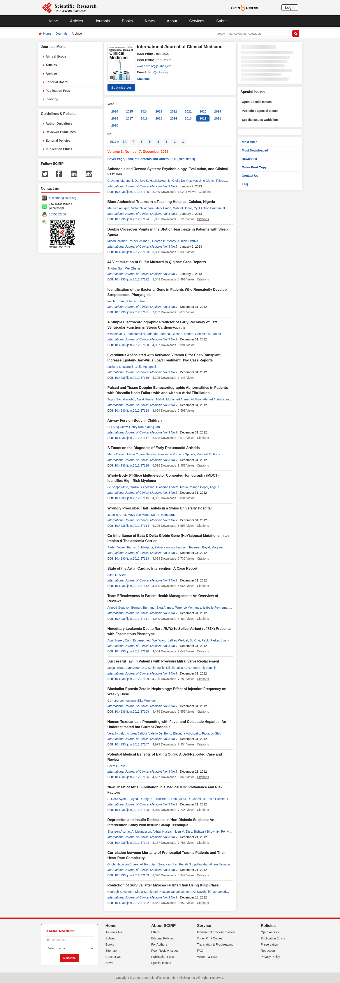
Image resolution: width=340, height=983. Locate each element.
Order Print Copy (254, 167)
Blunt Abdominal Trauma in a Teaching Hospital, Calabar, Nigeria (161, 202)
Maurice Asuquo (118, 208)
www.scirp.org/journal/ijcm (155, 66)
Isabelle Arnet (116, 514)
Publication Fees (58, 90)
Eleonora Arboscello (186, 733)
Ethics (155, 932)
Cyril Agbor (201, 208)
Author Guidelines (59, 123)
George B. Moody (164, 241)
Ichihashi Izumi (137, 301)
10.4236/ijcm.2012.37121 (132, 312)
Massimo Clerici (203, 180)
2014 (173, 118)
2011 (217, 118)
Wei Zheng (132, 268)
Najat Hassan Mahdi (150, 399)
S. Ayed (132, 799)
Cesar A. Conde (182, 334)
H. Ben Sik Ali (176, 799)
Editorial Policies (58, 140)
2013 (188, 118)
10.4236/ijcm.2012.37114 (132, 525)
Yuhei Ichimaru (140, 241)
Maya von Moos (138, 514)
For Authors (159, 944)
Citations (143, 78)
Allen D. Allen (116, 575)
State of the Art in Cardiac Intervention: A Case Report (152, 568)
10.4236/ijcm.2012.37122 (132, 279)
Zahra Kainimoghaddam (171, 547)
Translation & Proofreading (215, 944)
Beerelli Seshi (116, 766)
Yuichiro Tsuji (116, 301)
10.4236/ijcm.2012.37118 (132, 410)
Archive (51, 73)
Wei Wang (159, 640)
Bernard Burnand (143, 607)
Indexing (52, 99)
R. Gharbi (194, 799)
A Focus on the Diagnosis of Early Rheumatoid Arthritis (153, 448)
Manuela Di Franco (209, 454)
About (172, 21)
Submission (121, 87)
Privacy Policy (270, 956)
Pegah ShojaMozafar (193, 864)
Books (127, 21)
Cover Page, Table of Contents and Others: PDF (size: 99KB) (151, 159)
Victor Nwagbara (142, 208)
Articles (76, 21)
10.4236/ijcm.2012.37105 (132, 810)
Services (196, 21)
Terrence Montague (188, 607)
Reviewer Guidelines (61, 132)
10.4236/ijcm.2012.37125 (132, 192)
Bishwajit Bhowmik (206, 831)
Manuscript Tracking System (216, 932)
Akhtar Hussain (163, 831)
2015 (158, 118)
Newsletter (249, 158)
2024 (144, 111)
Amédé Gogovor (118, 607)
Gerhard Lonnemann (121, 700)
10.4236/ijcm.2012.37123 (132, 252)
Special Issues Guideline (260, 120)
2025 (129, 111)
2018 (114, 118)
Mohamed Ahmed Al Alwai (184, 399)
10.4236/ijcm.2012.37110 (132, 651)
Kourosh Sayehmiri (120, 891)
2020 (202, 111)
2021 (188, 111)
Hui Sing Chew (117, 427)
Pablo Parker (210, 640)
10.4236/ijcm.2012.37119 (132, 377)
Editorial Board (57, 82)
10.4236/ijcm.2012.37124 (132, 219)
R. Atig (144, 799)
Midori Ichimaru (118, 241)
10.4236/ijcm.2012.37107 (132, 744)
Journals (102, 21)
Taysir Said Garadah (121, 399)
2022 (173, 111)
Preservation (269, 944)
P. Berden (190, 667)
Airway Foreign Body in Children (134, 420)
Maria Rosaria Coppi (194, 487)
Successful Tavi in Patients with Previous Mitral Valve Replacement (163, 661)
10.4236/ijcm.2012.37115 (132, 498)
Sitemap (111, 950)
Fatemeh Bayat (199, 547)
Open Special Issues (257, 102)
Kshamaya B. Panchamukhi (126, 334)
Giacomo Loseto (167, 487)
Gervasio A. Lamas (208, 334)
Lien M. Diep (183, 831)
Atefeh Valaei (116, 547)
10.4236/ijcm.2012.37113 (132, 558)
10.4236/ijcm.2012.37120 (132, 345)
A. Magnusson (141, 831)
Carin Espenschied (138, 640)
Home (53, 21)
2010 (114, 125)
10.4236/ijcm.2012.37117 (132, 438)
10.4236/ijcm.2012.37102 (132, 903)
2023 (158, 111)
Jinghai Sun (115, 268)
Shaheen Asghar (118, 831)
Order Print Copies (209, 938)
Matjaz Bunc (115, 667)
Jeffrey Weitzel (178, 640)
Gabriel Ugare (182, 208)
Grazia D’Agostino (142, 487)
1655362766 (57, 214)
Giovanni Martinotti (120, 180)
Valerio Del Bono (159, 733)
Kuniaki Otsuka (188, 241)
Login (289, 7)
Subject (111, 938)
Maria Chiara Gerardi (141, 454)
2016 (144, 118)
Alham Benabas (220, 864)
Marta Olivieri (116, 454)
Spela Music (156, 667)
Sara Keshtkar (167, 864)
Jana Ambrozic (136, 667)
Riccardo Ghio (211, 733)
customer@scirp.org (62, 198)
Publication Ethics (59, 149)
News (150, 21)
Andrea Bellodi (137, 733)
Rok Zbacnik (208, 667)
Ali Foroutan (148, 864)
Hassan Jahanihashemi (175, 891)
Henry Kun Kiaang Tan (144, 427)
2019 (217, 111)
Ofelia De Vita (181, 180)
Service (204, 925)
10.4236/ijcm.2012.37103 (132, 875)
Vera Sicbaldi (116, 733)
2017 (129, 118)
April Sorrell (115, 640)
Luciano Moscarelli (120, 366)
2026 (114, 111)
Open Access (270, 932)
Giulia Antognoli (145, 366)
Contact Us (250, 175)
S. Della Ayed (116, 799)
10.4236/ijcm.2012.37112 (132, 586)
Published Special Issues (260, 111)
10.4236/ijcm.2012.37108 (132, 711)
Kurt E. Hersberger (164, 514)
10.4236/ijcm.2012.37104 (132, 842)
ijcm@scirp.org (158, 72)
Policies (268, 925)
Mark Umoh (163, 208)
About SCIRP (163, 925)
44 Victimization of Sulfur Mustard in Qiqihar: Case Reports (156, 262)
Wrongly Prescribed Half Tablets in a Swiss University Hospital (159, 508)
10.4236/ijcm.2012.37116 (132, 465)
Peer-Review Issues (165, 950)
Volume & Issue (207, 956)
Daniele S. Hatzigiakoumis (152, 180)
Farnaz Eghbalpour (140, 547)
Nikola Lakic (174, 667)
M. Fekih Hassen (214, 799)
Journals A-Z (114, 932)
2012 (202, 118)
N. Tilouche (158, 799)
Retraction (268, 950)
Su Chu (195, 640)
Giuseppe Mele (117, 487)
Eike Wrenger (146, 700)
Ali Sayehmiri (202, 891)
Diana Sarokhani (146, 891)
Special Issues (161, 963)
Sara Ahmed (164, 607)
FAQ (245, 184)
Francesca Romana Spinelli (176, 454)
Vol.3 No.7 (170, 186)
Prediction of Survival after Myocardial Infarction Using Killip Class (163, 885)
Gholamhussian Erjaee (123, 864)
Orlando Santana (158, 334)
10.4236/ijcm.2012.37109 (132, 679)
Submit (222, 21)
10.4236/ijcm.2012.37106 (132, 777)
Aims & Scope (56, 56)
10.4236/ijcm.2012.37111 (132, 618)
